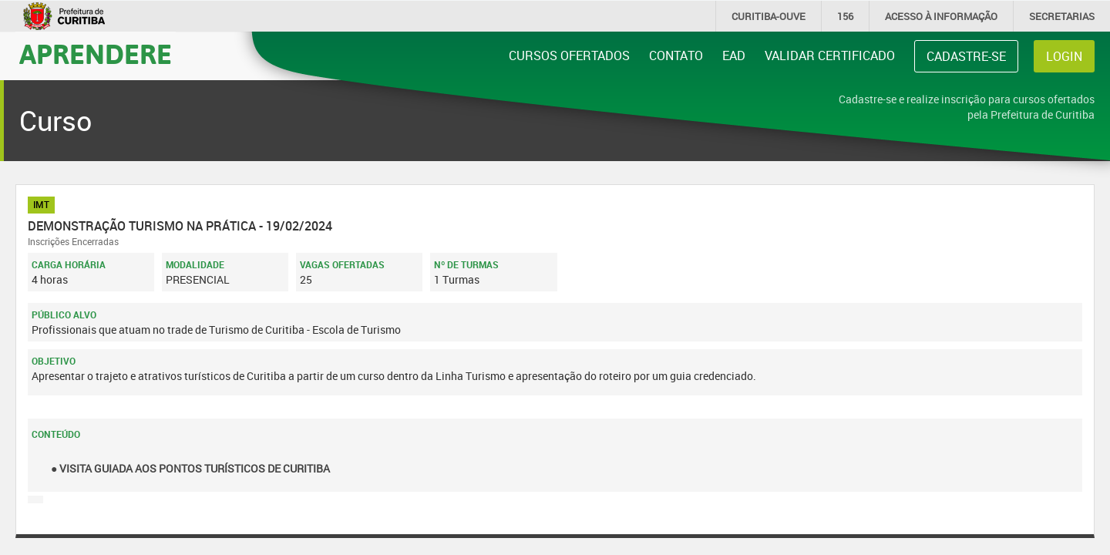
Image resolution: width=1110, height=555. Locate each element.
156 (845, 16)
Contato (676, 55)
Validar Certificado (830, 55)
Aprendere (95, 53)
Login (1064, 56)
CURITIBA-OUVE (769, 16)
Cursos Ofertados (569, 55)
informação (941, 16)
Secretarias (1062, 16)
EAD (733, 55)
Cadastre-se (966, 56)
